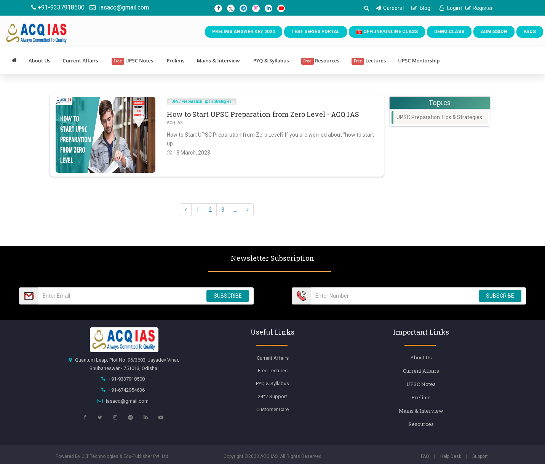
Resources (320, 61)
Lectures (369, 61)
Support (480, 456)
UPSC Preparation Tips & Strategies (201, 101)
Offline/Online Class (387, 32)
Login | (451, 8)
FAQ (425, 456)
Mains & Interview (218, 60)
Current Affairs (80, 60)
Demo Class (449, 31)
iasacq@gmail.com (119, 7)
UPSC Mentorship (419, 60)
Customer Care (272, 409)
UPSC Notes (132, 61)
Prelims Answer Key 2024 (243, 31)
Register (479, 8)
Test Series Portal (315, 31)
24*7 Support (272, 396)
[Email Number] (120, 296)
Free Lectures (273, 370)
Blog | (422, 8)
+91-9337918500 (58, 7)
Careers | (390, 8)
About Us (39, 60)
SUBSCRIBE (228, 296)
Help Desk (450, 456)
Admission (494, 31)
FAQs (530, 31)
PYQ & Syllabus (271, 60)
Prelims (175, 60)
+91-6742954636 (127, 390)
